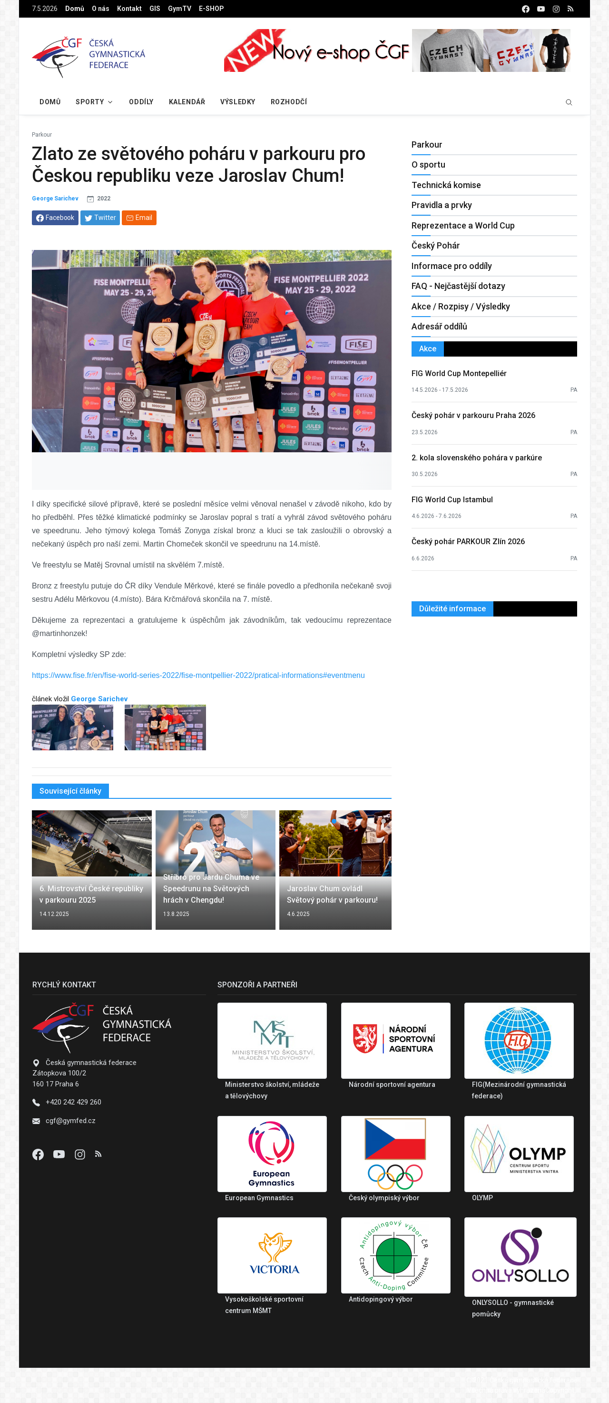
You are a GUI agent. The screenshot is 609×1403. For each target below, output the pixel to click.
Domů (74, 8)
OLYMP (482, 1198)
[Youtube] (60, 1154)
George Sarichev (55, 198)
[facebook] (525, 9)
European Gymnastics (259, 1198)
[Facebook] (39, 1154)
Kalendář (187, 102)
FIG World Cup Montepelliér (459, 373)
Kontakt (129, 8)
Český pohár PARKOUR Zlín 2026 (468, 541)
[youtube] (541, 9)
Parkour (42, 134)
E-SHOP (211, 8)
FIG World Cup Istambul (452, 499)
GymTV (179, 8)
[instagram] (556, 9)
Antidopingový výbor (381, 1299)
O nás (100, 8)
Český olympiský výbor (384, 1198)
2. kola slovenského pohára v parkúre (477, 457)
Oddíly (141, 102)
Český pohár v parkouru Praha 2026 (473, 415)
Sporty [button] (90, 102)
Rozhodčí (289, 102)
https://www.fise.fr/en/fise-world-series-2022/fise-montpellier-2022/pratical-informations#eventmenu (198, 675)
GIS (154, 8)
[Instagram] (81, 1154)
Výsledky (237, 102)
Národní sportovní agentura (392, 1084)
